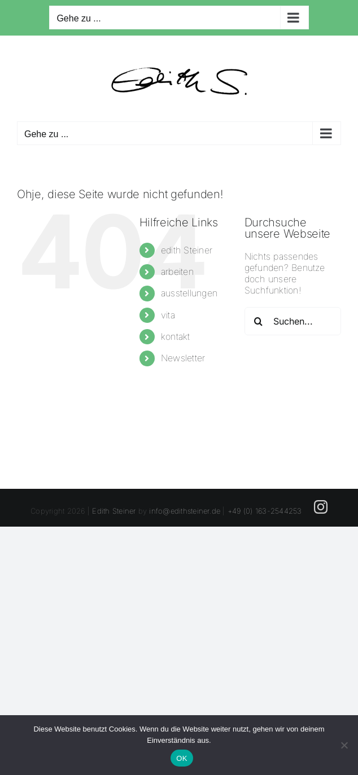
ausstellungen (189, 293)
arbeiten (177, 271)
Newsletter (183, 358)
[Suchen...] (293, 321)
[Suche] (259, 321)
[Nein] (344, 745)
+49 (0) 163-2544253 (265, 510)
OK (181, 758)
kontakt (175, 336)
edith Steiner (186, 250)
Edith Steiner (114, 510)
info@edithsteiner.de (184, 510)
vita (168, 315)
